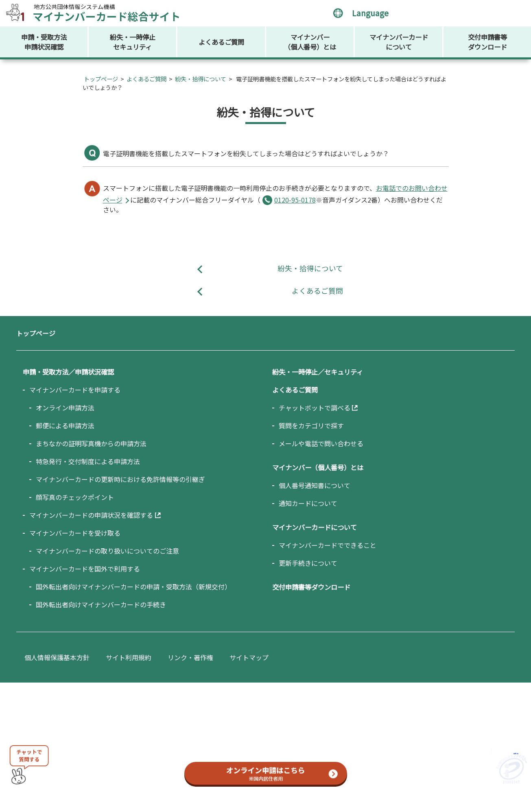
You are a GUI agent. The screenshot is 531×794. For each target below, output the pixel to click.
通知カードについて (308, 503)
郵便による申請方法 (65, 425)
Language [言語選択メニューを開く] (370, 13)
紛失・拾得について (200, 78)
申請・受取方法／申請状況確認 (68, 372)
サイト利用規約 (128, 657)
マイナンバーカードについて (398, 42)
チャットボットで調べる (314, 407)
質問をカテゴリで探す (311, 425)
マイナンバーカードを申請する (74, 390)
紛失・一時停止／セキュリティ (317, 372)
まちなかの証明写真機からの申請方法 (91, 443)
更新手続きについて (308, 563)
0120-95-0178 (295, 200)
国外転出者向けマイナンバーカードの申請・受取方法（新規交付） (133, 586)
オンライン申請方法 (65, 407)
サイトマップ (249, 657)
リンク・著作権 (190, 657)
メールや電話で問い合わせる (321, 443)
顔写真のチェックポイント (75, 497)
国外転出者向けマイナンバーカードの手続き (101, 604)
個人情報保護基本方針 (57, 657)
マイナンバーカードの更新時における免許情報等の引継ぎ (120, 479)
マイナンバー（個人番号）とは (310, 42)
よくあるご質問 (221, 42)
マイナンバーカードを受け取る (74, 533)
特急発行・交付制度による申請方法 (88, 461)
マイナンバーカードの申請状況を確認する (91, 515)
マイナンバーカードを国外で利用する (84, 569)
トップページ (101, 78)
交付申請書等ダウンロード (487, 42)
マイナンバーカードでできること (327, 545)
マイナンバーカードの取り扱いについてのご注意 (107, 551)
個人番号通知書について (314, 485)
